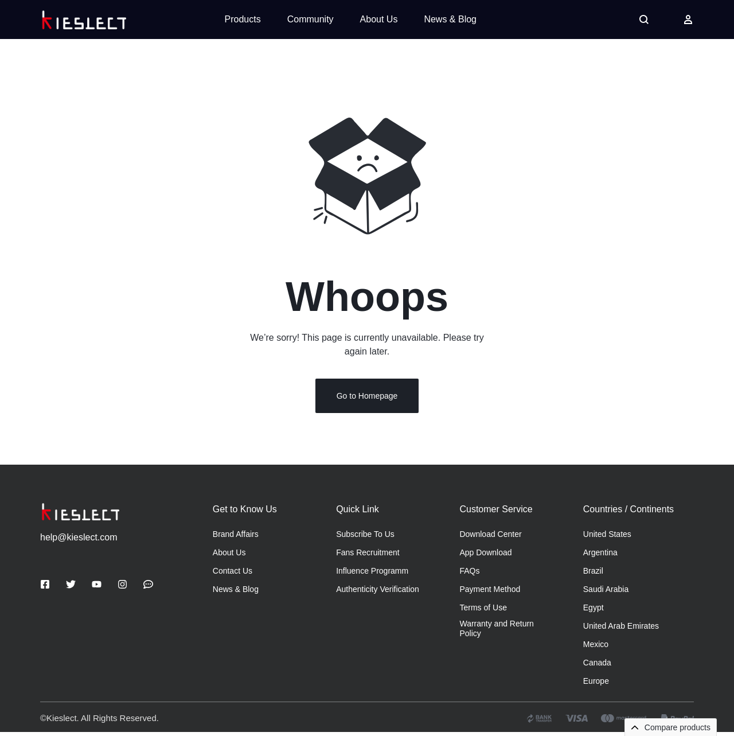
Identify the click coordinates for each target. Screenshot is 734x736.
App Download (485, 556)
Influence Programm (372, 574)
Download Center (490, 538)
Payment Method (489, 593)
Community (310, 19)
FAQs (469, 574)
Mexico (595, 648)
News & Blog (450, 19)
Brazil (593, 574)
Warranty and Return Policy (496, 632)
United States (607, 538)
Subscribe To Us (365, 538)
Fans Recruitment (367, 556)
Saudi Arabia (605, 593)
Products (243, 19)
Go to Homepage (367, 399)
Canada (597, 666)
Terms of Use (482, 611)
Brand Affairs (236, 538)
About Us (379, 19)
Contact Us (232, 574)
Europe (596, 685)
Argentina (600, 556)
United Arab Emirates (621, 629)
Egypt (593, 611)
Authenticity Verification (377, 593)
